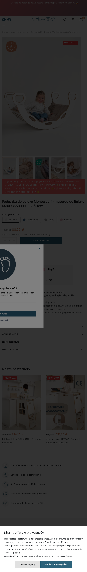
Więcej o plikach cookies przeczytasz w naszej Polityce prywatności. (38, 556)
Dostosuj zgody (27, 564)
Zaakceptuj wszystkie (56, 564)
